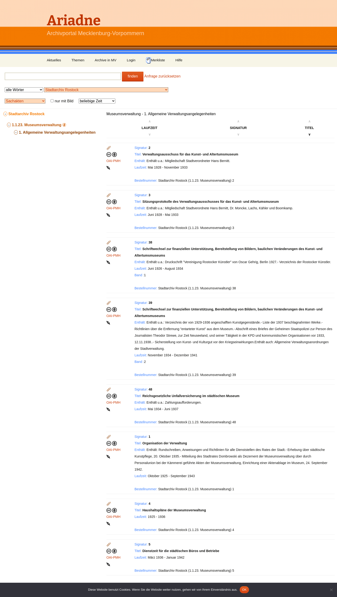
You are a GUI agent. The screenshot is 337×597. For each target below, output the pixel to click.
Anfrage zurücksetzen (162, 76)
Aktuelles (54, 60)
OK (244, 589)
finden (133, 76)
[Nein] (331, 589)
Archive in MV (106, 60)
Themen (77, 60)
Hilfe (178, 60)
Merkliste (155, 60)
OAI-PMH (113, 161)
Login (131, 60)
